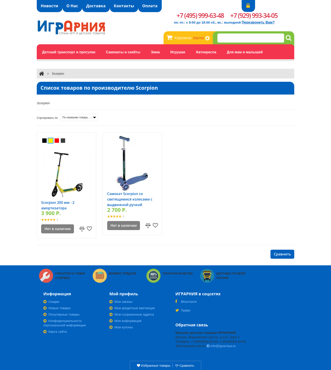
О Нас (72, 5)
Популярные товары (61, 314)
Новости (49, 5)
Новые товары (57, 308)
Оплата (149, 5)
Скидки (51, 301)
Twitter (183, 312)
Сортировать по (47, 117)
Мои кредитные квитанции (132, 308)
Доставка (95, 5)
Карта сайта (55, 331)
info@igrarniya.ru (221, 346)
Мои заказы (120, 301)
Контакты (124, 5)
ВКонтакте (186, 303)
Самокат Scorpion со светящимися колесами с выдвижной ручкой (129, 199)
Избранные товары (153, 365)
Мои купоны (121, 327)
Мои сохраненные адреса (131, 314)
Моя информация (125, 321)
